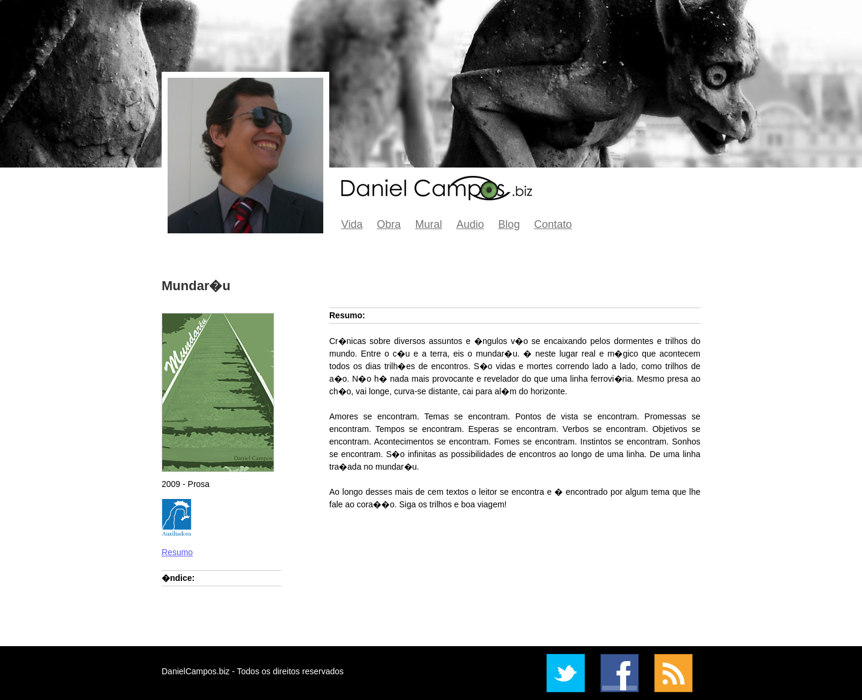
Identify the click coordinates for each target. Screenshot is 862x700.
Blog (509, 224)
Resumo (177, 552)
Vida (352, 224)
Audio (470, 224)
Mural (428, 224)
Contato (553, 224)
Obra (389, 224)
